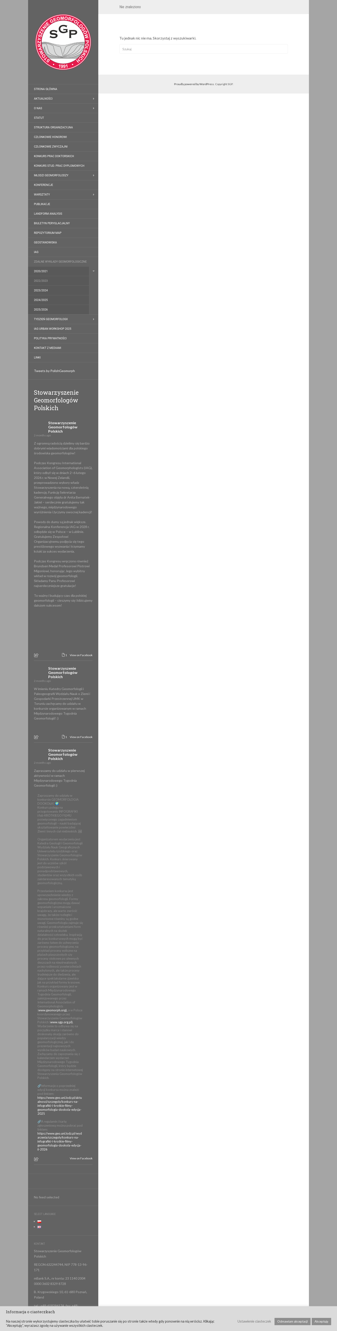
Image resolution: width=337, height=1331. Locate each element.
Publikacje (42, 204)
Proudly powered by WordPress (194, 84)
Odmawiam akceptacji (292, 1321)
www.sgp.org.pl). (61, 1022)
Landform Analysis (48, 213)
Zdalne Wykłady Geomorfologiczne (60, 261)
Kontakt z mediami (47, 348)
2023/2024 (41, 290)
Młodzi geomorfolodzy (51, 175)
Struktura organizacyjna (53, 127)
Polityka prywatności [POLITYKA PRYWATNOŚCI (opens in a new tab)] (50, 338)
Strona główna (45, 89)
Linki (37, 357)
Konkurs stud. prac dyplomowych (59, 165)
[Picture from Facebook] (48, 632)
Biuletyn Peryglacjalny (52, 223)
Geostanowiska (45, 242)
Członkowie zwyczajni (51, 146)
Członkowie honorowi (50, 137)
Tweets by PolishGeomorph (54, 371)
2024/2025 (41, 300)
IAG (36, 252)
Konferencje (43, 185)
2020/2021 (41, 271)
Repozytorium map (48, 233)
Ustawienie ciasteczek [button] (254, 1321)
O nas (38, 108)
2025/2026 (41, 309)
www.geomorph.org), (52, 1010)
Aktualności (43, 98)
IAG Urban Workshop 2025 (52, 328)
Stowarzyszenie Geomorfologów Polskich (56, 400)
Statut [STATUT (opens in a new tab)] (39, 117)
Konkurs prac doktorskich (54, 156)
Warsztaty (42, 194)
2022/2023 (41, 280)
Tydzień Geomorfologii (51, 319)
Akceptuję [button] (321, 1321)
